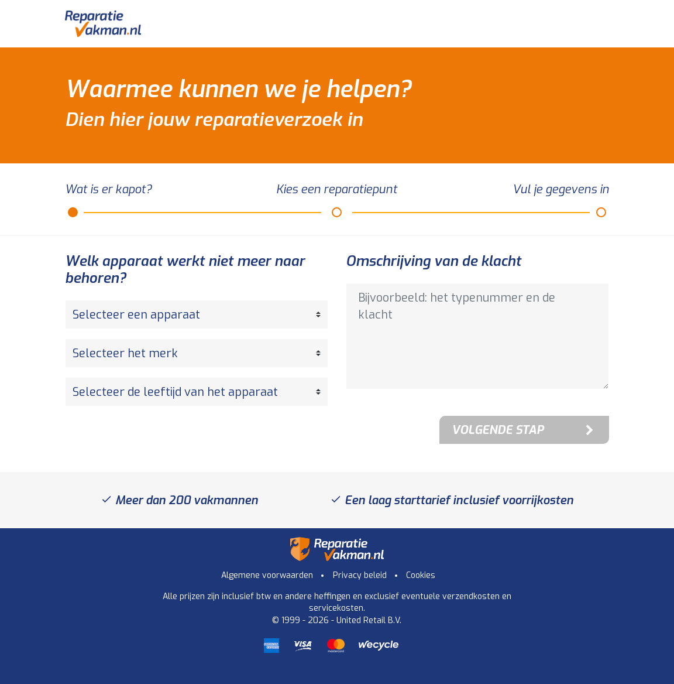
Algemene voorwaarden (267, 575)
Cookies (420, 575)
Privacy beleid (360, 575)
